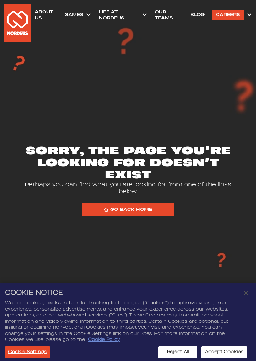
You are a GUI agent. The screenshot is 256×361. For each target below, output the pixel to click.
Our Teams (164, 15)
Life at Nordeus (111, 15)
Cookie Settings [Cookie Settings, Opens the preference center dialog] (27, 353)
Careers (228, 15)
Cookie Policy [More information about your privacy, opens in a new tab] (104, 341)
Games (74, 15)
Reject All (178, 353)
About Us (44, 15)
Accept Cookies (224, 353)
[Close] (246, 294)
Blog (197, 15)
